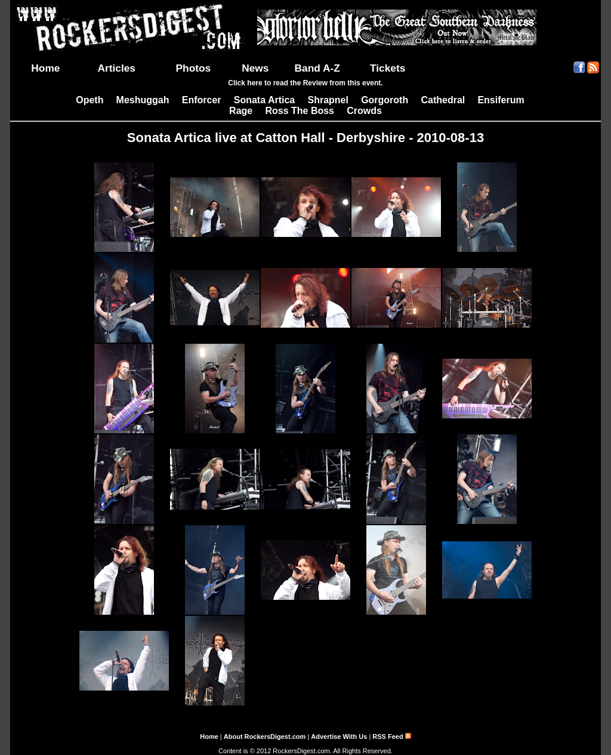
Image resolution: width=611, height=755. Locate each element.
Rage (240, 111)
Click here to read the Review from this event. (305, 83)
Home (45, 68)
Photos (193, 68)
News (255, 68)
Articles (116, 68)
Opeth (89, 100)
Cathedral (443, 100)
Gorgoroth (384, 100)
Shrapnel (327, 100)
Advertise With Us (339, 736)
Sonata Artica (264, 100)
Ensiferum (500, 100)
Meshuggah (142, 100)
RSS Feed (391, 736)
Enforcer (201, 100)
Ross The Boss (299, 111)
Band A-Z (317, 68)
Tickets (387, 68)
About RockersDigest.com (265, 736)
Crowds (364, 111)
